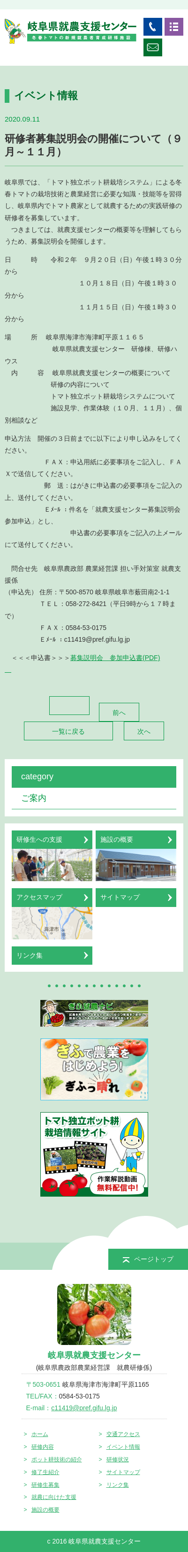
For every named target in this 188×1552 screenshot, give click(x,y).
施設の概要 (45, 1509)
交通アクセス (123, 1434)
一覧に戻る (68, 731)
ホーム (39, 1434)
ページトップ (148, 1259)
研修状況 (117, 1459)
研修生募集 (45, 1485)
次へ (143, 731)
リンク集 (117, 1485)
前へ (119, 712)
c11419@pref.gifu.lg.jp (84, 1408)
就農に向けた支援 (53, 1497)
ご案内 (33, 798)
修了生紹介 (45, 1472)
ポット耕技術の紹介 (56, 1459)
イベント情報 (123, 1447)
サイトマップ (123, 1472)
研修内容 (42, 1447)
